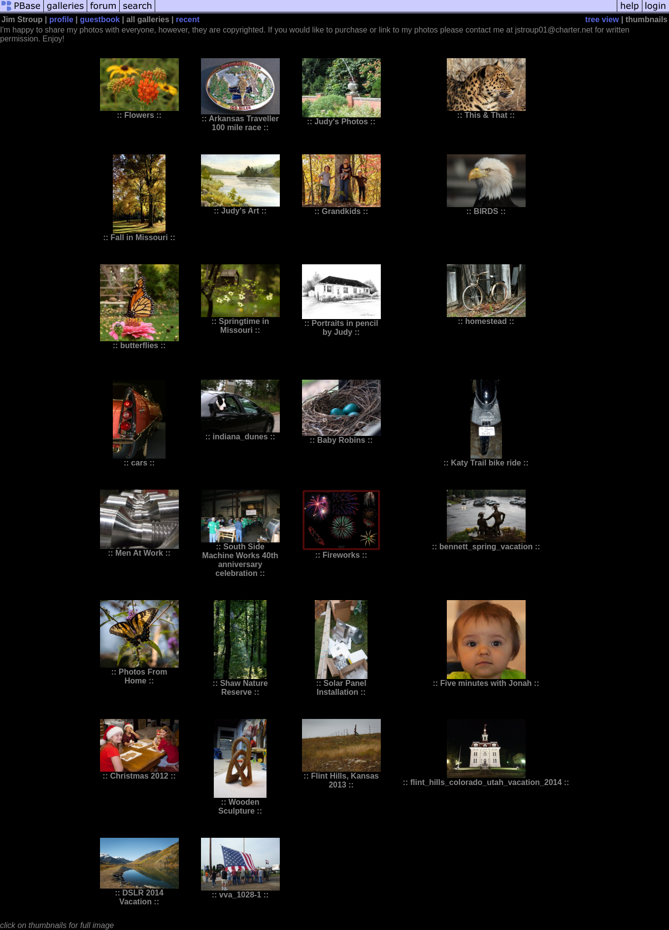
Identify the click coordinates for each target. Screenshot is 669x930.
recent (188, 19)
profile (61, 19)
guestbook (100, 19)
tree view (602, 19)
